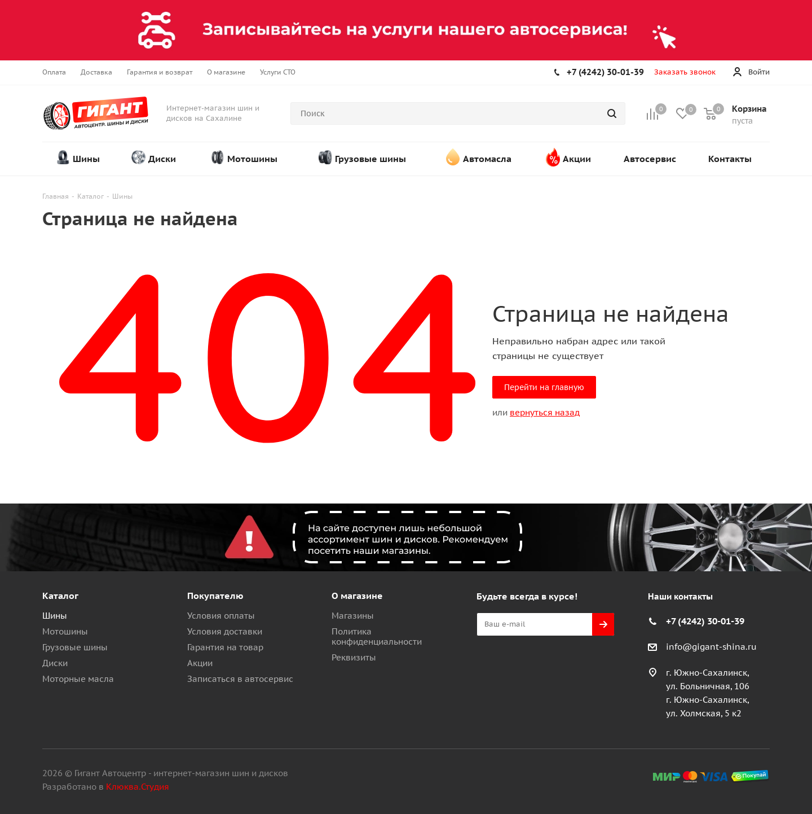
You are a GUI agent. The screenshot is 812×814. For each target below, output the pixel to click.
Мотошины (65, 631)
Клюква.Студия (137, 786)
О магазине (357, 595)
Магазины (353, 615)
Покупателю (215, 595)
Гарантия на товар (225, 647)
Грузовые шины (75, 647)
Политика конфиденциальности (377, 636)
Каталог (60, 595)
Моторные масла (78, 678)
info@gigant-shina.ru (711, 646)
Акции (200, 663)
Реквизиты (354, 657)
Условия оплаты (221, 615)
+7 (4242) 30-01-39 (605, 72)
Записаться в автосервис (240, 678)
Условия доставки (224, 631)
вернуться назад (545, 412)
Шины (54, 615)
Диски (55, 663)
